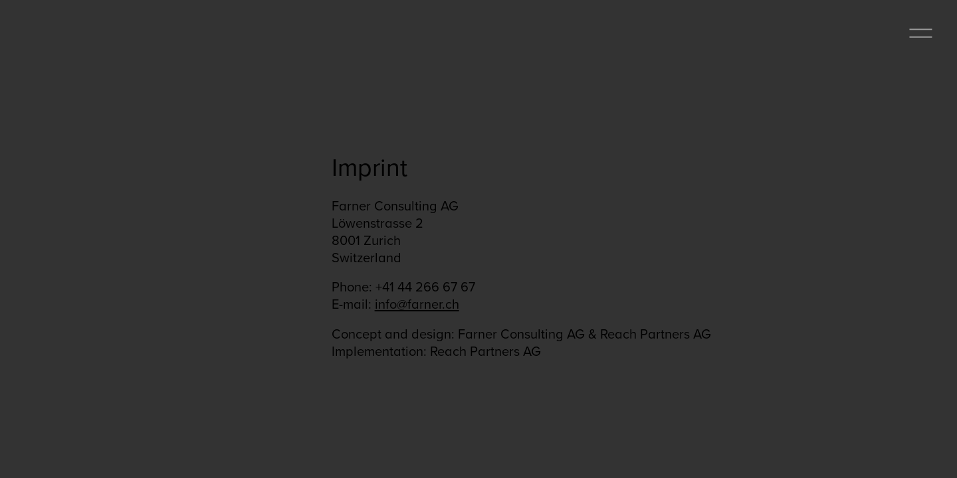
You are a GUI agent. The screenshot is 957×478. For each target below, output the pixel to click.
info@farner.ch (417, 303)
